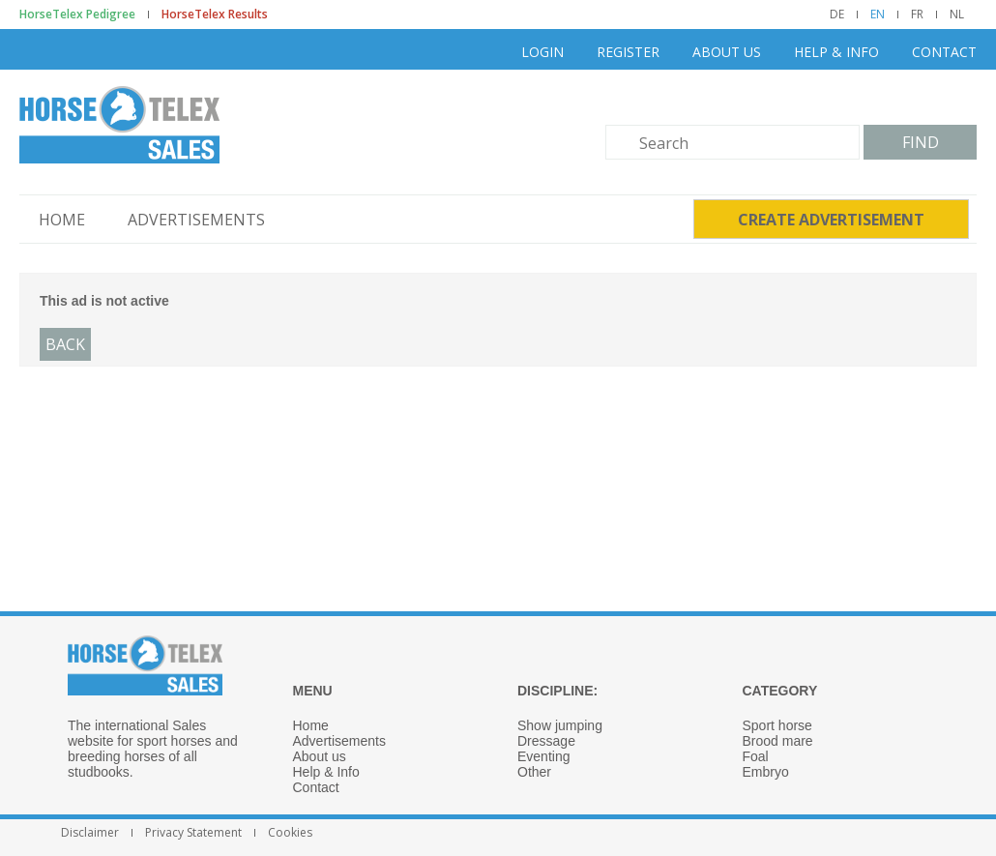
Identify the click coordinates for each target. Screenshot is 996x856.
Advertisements (196, 219)
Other (534, 772)
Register (628, 52)
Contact (944, 52)
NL (957, 14)
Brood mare (778, 741)
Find (920, 142)
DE (837, 14)
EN (877, 14)
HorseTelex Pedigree (77, 14)
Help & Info (836, 52)
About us (726, 52)
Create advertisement (831, 219)
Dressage (546, 741)
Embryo (766, 772)
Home (62, 219)
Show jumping (559, 725)
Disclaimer (90, 833)
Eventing (543, 756)
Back (65, 344)
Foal (756, 756)
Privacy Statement (193, 833)
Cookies (290, 833)
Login (542, 52)
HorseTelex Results (214, 14)
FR (917, 14)
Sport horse (777, 725)
